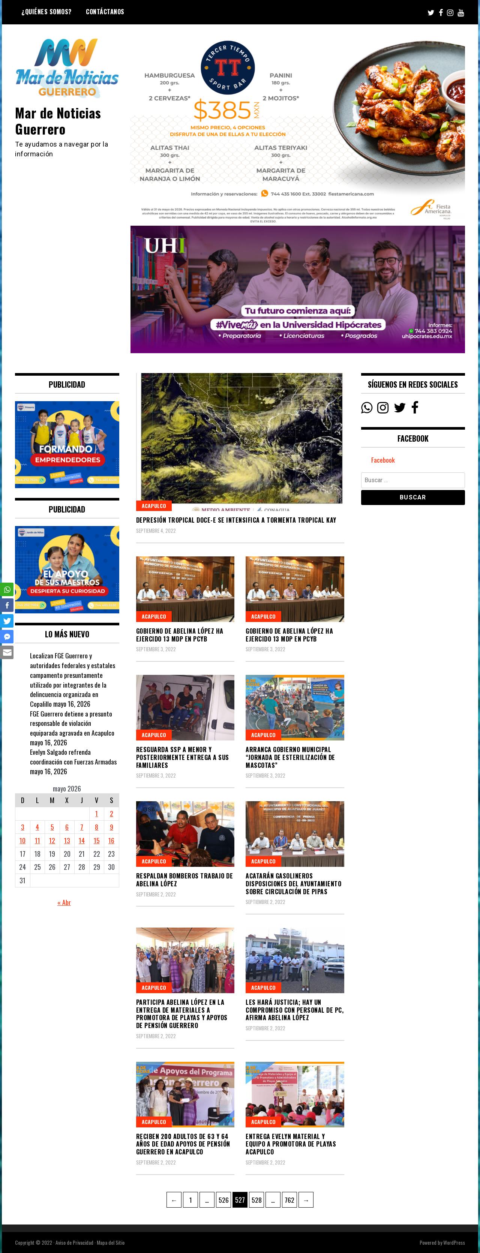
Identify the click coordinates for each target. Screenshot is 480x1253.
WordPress (454, 1242)
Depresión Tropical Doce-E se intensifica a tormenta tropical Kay (236, 520)
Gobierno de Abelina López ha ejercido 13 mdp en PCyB (180, 634)
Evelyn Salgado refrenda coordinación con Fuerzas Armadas (73, 756)
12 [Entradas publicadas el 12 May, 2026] (52, 840)
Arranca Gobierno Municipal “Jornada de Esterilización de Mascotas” (290, 757)
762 (290, 1198)
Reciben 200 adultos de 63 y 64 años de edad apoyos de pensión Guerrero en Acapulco (183, 1144)
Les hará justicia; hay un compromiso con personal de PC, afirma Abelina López (295, 1010)
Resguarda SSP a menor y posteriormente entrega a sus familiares (182, 757)
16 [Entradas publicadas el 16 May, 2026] (111, 840)
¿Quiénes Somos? (46, 11)
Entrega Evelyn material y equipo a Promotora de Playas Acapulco (291, 1144)
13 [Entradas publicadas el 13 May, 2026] (67, 840)
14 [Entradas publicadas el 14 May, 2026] (82, 840)
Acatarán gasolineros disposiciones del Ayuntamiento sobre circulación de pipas (293, 883)
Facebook (383, 460)
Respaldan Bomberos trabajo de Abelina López (184, 879)
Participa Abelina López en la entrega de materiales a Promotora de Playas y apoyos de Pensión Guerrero (182, 1014)
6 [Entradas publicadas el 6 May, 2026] (67, 827)
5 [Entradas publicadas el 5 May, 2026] (52, 827)
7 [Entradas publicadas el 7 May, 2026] (81, 827)
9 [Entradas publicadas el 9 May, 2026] (111, 827)
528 (257, 1198)
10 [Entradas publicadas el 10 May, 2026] (23, 840)
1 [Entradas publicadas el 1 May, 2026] (96, 813)
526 (224, 1198)
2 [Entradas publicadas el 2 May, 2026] (111, 813)
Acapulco (154, 506)
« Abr (64, 902)
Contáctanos (105, 11)
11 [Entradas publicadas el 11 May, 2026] (37, 840)
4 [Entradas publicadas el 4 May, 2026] (37, 827)
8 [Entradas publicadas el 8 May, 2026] (96, 827)
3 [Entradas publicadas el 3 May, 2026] (22, 827)
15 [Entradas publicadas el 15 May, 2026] (97, 840)
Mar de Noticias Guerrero (59, 120)
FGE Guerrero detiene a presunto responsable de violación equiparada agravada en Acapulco (72, 723)
